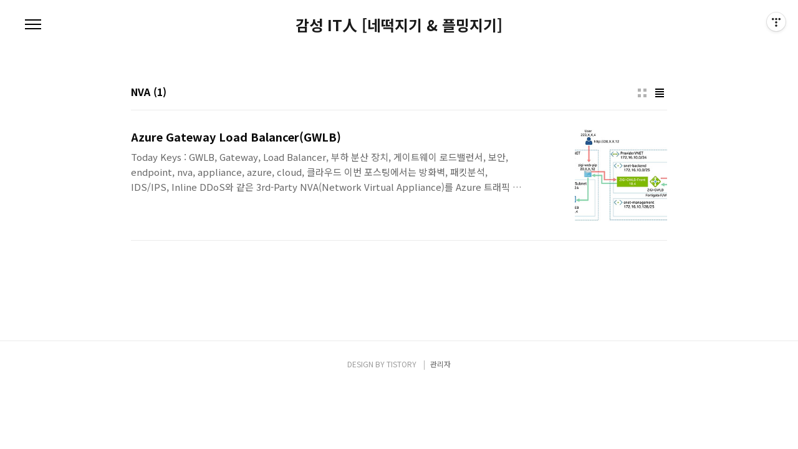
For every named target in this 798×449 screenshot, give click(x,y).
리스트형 (659, 92)
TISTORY (401, 364)
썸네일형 (642, 92)
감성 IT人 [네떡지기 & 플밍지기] (399, 24)
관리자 (440, 364)
